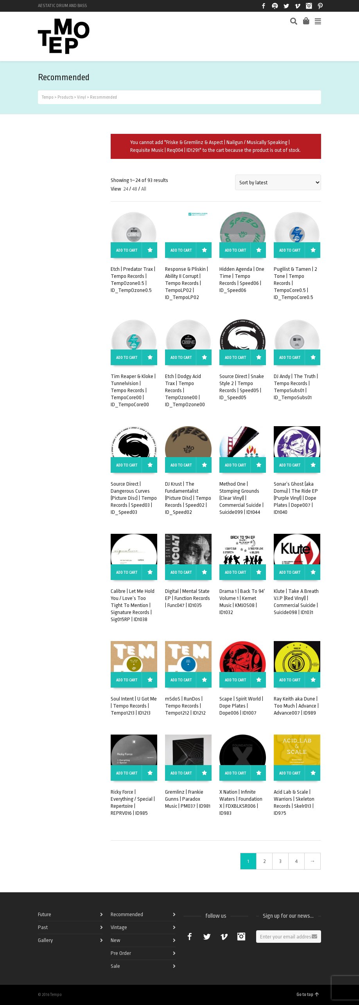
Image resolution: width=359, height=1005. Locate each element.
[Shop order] (278, 182)
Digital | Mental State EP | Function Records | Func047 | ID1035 (187, 598)
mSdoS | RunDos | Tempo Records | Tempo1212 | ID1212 (185, 706)
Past (43, 927)
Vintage (119, 927)
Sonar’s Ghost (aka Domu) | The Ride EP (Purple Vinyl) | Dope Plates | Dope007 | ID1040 (296, 498)
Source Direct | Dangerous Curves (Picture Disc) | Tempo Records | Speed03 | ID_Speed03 (134, 498)
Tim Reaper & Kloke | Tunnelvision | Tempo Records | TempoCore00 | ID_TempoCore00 (133, 390)
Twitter (286, 6)
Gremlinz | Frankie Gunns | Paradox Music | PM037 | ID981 (187, 799)
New (115, 940)
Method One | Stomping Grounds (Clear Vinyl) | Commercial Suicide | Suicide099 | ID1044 (241, 498)
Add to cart (126, 250)
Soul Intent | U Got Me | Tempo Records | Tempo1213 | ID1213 (134, 706)
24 (125, 189)
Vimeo (297, 6)
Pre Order (121, 953)
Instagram (309, 6)
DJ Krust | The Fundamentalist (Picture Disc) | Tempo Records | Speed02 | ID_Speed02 (188, 498)
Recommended (127, 914)
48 (134, 189)
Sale (115, 966)
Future (44, 914)
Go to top (307, 994)
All (143, 189)
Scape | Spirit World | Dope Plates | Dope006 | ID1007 (241, 706)
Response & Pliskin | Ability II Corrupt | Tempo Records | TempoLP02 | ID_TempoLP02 (186, 283)
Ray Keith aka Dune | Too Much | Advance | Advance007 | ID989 (296, 706)
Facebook (263, 6)
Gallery (45, 940)
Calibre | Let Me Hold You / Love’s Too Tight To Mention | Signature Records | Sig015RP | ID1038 (132, 605)
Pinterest (320, 6)
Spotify (275, 6)
